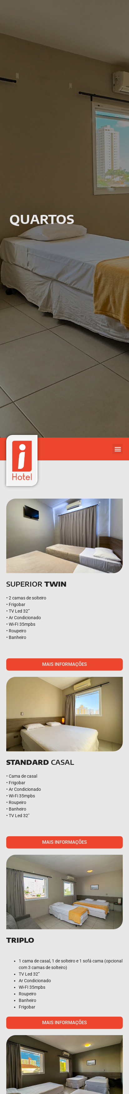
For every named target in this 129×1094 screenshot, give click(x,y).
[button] (117, 449)
